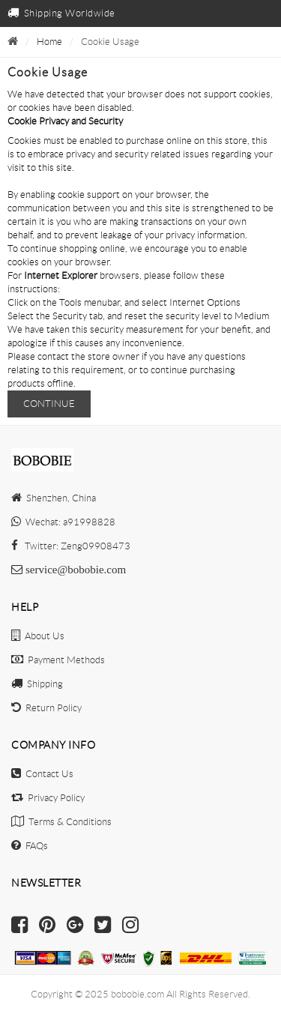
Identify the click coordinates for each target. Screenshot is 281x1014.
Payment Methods (58, 660)
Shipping (37, 683)
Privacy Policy (48, 797)
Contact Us (42, 773)
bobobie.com (137, 994)
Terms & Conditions (61, 821)
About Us (37, 636)
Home (49, 41)
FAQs (29, 845)
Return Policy (46, 707)
